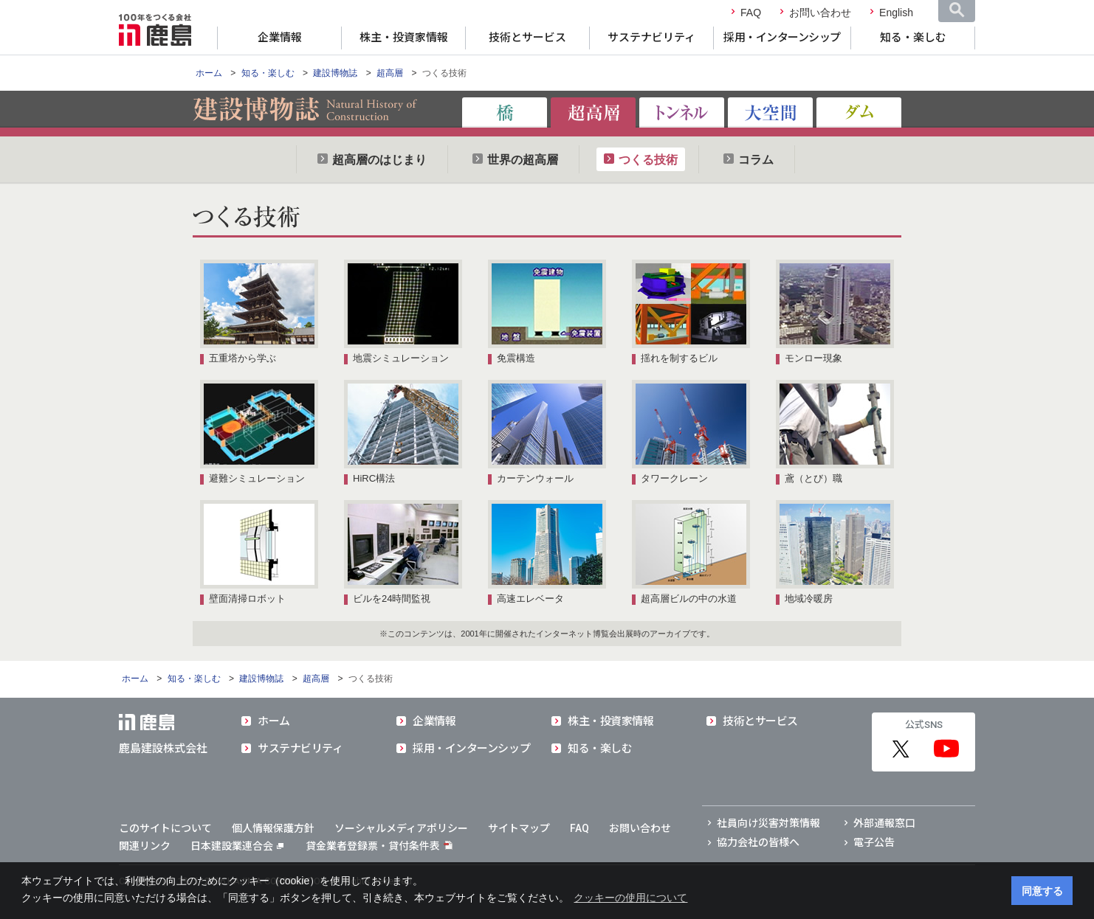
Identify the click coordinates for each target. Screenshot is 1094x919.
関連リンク (145, 846)
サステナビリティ (651, 37)
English (896, 12)
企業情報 (280, 37)
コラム (756, 159)
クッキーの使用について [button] (630, 898)
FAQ (750, 12)
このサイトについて (165, 828)
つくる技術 (648, 159)
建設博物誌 (335, 73)
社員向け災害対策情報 (768, 823)
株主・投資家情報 (403, 37)
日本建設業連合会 (236, 846)
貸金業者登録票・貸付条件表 (373, 846)
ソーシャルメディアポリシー (401, 828)
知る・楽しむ (913, 37)
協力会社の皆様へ (758, 842)
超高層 (389, 73)
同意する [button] (1042, 891)
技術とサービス (527, 37)
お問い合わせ (820, 12)
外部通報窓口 (884, 823)
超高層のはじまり (379, 159)
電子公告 (874, 842)
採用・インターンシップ (782, 37)
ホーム (209, 73)
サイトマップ (519, 828)
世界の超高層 (522, 159)
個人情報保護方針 (273, 828)
